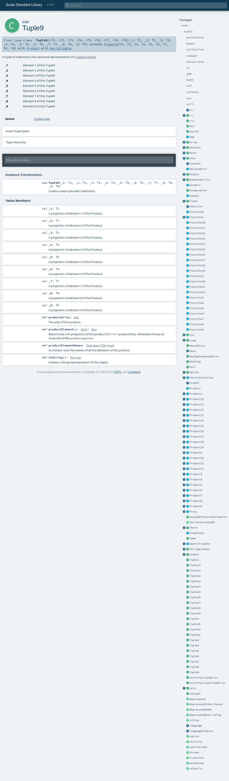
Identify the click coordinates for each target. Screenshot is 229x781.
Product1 (196, 393)
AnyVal (194, 131)
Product (195, 388)
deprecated (197, 699)
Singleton (197, 533)
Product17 (197, 436)
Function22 (197, 292)
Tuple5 (194, 650)
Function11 (197, 227)
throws (194, 752)
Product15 (197, 425)
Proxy (193, 511)
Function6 (197, 313)
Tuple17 (195, 602)
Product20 (197, 458)
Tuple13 (195, 581)
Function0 (197, 211)
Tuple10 (195, 565)
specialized (198, 747)
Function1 (197, 217)
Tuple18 (195, 608)
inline (194, 720)
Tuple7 (194, 661)
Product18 (197, 442)
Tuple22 (195, 634)
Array (193, 142)
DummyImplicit (200, 179)
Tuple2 (194, 618)
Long (193, 340)
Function (196, 206)
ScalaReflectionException (208, 517)
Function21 (197, 286)
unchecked (197, 763)
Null (193, 367)
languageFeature (201, 731)
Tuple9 (194, 672)
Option (194, 372)
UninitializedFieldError (208, 683)
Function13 (197, 238)
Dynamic (195, 185)
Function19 (197, 270)
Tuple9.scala (42, 119)
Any (192, 126)
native (194, 736)
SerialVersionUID (202, 522)
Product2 (196, 452)
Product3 (196, 474)
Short (193, 527)
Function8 (197, 324)
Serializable (61, 48)
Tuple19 (195, 613)
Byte (193, 152)
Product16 (197, 431)
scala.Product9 (85, 57)
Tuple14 (195, 586)
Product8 (196, 500)
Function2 (197, 276)
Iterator (93, 345)
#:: (192, 110)
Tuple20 (195, 624)
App (192, 136)
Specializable (200, 543)
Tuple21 (195, 629)
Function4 (197, 302)
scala (25, 21)
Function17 (197, 260)
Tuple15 (195, 592)
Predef (194, 383)
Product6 (196, 490)
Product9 (196, 506)
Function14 (197, 244)
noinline (196, 741)
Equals (194, 195)
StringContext (200, 549)
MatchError (197, 345)
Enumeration (198, 190)
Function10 (197, 222)
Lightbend (134, 372)
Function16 (197, 254)
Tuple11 (195, 570)
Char (193, 158)
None (193, 351)
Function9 (197, 329)
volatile (196, 768)
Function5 (197, 308)
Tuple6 (194, 656)
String (107, 345)
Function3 (197, 297)
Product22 (197, 468)
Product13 (197, 415)
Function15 (197, 249)
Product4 (196, 479)
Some (193, 538)
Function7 (197, 319)
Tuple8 (194, 667)
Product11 (197, 404)
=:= (192, 120)
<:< (192, 115)
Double (194, 174)
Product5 (196, 484)
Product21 (197, 463)
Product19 (197, 447)
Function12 (197, 233)
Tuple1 (194, 559)
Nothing (195, 361)
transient (197, 757)
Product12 (197, 409)
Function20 (197, 281)
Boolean (195, 147)
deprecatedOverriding (205, 714)
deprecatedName (201, 709)
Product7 (196, 495)
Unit (193, 688)
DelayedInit (198, 169)
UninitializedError (204, 677)
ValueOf (195, 693)
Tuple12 (195, 575)
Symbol (194, 554)
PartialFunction (201, 377)
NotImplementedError (204, 356)
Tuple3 (194, 640)
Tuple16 (195, 597)
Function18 (197, 265)
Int (192, 335)
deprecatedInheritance (206, 704)
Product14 (197, 420)
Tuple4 (194, 645)
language (196, 725)
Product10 (197, 399)
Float (193, 201)
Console (195, 163)
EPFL (118, 372)
